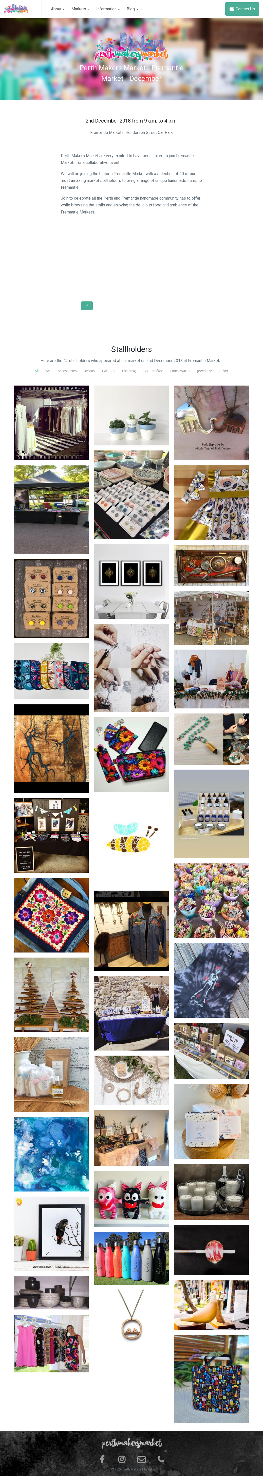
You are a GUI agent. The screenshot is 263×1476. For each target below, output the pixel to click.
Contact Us (242, 9)
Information (108, 9)
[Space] (23, 9)
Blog (132, 9)
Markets (80, 9)
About (57, 9)
